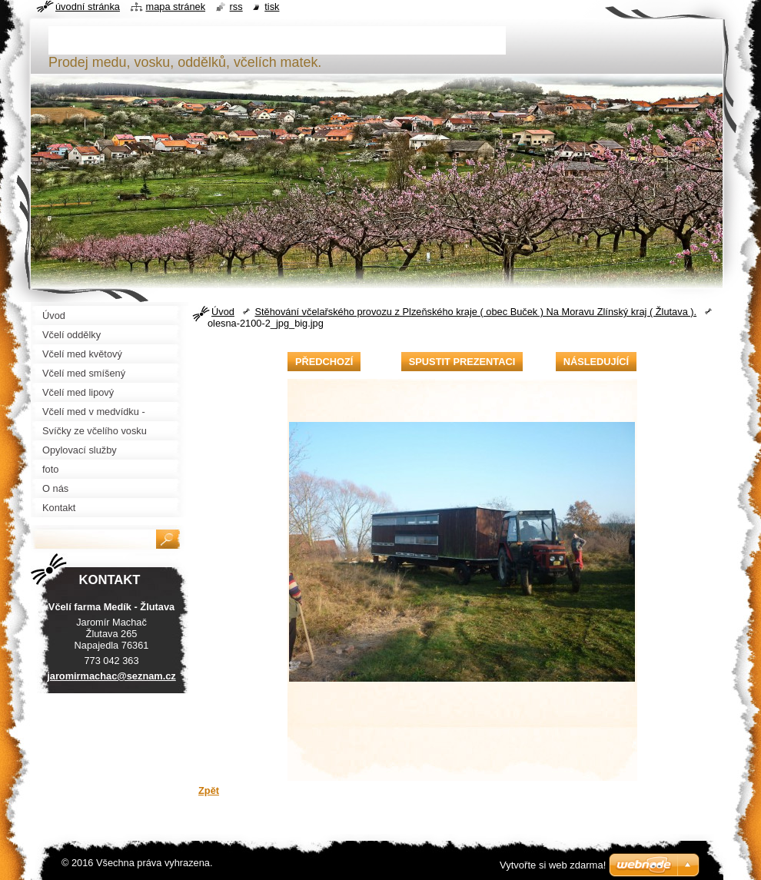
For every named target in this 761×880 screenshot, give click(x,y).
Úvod (222, 311)
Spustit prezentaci (462, 361)
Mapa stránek (176, 6)
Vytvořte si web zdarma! (553, 865)
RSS (236, 6)
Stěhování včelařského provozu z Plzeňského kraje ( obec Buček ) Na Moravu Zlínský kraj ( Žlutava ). (475, 311)
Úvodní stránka (87, 6)
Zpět (208, 790)
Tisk (271, 6)
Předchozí (324, 361)
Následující (596, 361)
